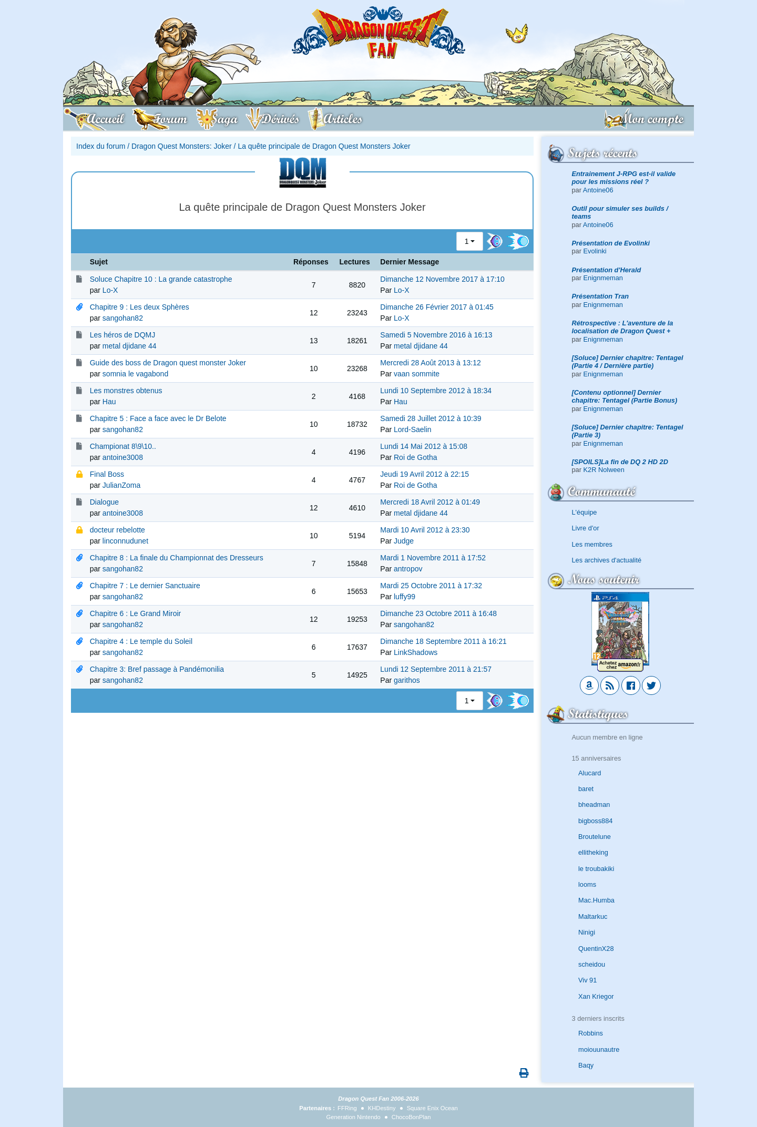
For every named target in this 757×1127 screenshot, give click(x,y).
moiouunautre (598, 1049)
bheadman (594, 804)
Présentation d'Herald (606, 270)
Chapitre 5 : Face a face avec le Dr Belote (158, 418)
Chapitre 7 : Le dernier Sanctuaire (145, 585)
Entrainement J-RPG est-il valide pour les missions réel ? (624, 178)
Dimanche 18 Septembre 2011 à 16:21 (443, 641)
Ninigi (586, 932)
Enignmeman (603, 278)
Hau (109, 401)
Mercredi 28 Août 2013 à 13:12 (430, 362)
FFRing (347, 1108)
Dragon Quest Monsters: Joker (181, 146)
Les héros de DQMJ (123, 335)
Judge (404, 541)
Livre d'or (585, 528)
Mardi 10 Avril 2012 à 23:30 (424, 530)
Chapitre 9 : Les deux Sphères (139, 307)
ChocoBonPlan (411, 1117)
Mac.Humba (596, 900)
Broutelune (594, 837)
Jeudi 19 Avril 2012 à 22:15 (424, 474)
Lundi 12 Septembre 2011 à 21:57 (436, 669)
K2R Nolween (604, 470)
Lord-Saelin (413, 429)
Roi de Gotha (415, 457)
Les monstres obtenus (126, 390)
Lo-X (110, 290)
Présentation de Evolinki (611, 243)
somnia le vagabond (135, 374)
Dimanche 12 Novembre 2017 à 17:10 (442, 279)
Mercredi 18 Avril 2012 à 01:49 (430, 502)
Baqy (586, 1065)
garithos (407, 680)
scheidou (591, 964)
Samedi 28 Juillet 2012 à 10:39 (430, 418)
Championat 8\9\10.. (123, 446)
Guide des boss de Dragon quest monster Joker (168, 362)
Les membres (592, 544)
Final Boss (107, 474)
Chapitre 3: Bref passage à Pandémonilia (157, 669)
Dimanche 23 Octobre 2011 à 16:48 (438, 613)
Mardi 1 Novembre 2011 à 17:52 (433, 558)
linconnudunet (125, 541)
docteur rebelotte (117, 530)
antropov (408, 569)
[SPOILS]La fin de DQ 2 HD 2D (620, 462)
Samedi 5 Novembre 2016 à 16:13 (436, 335)
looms (587, 884)
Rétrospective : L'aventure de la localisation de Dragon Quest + (622, 327)
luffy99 (404, 596)
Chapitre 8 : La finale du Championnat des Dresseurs (176, 558)
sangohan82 (123, 318)
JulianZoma (121, 485)
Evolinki (595, 251)
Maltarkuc (592, 916)
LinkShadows (415, 652)
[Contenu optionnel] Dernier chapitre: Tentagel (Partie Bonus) (625, 396)
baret (586, 789)
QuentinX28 (596, 948)
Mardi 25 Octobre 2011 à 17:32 (431, 585)
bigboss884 (595, 821)
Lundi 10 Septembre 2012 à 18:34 (436, 390)
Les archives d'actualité (607, 560)
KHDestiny (382, 1108)
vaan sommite (416, 374)
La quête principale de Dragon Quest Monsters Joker (324, 146)
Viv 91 (587, 980)
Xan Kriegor (596, 996)
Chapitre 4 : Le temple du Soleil (141, 641)
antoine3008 (123, 457)
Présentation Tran (600, 296)
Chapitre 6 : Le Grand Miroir (135, 613)
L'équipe (584, 512)
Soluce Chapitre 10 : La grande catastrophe (161, 279)
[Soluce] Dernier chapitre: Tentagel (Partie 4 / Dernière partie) (627, 362)
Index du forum (100, 146)
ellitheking (593, 852)
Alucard (589, 773)
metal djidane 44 (130, 346)
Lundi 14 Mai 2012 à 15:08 (423, 446)
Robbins (590, 1033)
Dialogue (104, 502)
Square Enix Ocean (432, 1108)
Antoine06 (598, 190)
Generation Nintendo (353, 1117)
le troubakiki (596, 869)
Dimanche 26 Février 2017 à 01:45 (437, 307)
